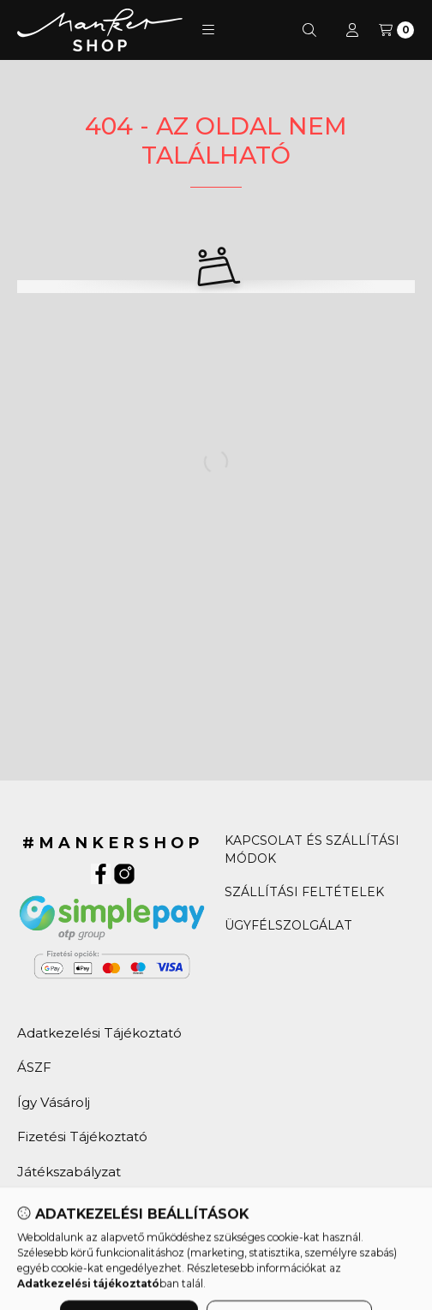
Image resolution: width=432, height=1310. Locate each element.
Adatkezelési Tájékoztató (99, 1033)
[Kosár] (396, 30)
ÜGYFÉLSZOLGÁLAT (288, 925)
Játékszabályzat (69, 1171)
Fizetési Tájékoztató (82, 1136)
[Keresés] (309, 30)
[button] (208, 30)
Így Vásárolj (53, 1102)
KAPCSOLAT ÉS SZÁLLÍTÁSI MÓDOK (312, 849)
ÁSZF (34, 1067)
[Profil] (352, 30)
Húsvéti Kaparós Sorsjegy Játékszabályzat (99, 1216)
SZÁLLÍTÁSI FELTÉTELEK (304, 892)
